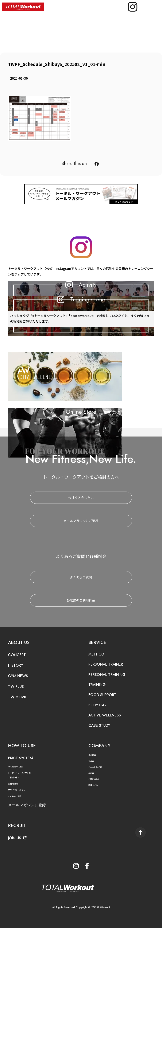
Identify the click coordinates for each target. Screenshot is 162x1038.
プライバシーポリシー (20, 897)
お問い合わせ (96, 886)
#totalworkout (82, 387)
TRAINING (99, 791)
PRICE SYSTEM (24, 865)
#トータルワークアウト (49, 387)
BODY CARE (101, 812)
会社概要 (93, 862)
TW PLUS (18, 793)
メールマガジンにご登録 (80, 628)
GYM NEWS (21, 783)
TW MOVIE (20, 804)
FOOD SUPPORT (106, 802)
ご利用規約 (14, 891)
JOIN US (20, 944)
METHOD (98, 761)
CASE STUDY (102, 832)
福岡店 (92, 880)
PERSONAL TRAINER (111, 771)
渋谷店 (92, 868)
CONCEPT (19, 762)
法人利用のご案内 (18, 874)
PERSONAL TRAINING (113, 781)
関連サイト (94, 892)
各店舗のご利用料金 (81, 708)
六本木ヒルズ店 (97, 874)
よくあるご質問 (81, 684)
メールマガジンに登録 (33, 911)
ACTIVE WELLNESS (110, 822)
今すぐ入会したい (81, 605)
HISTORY (18, 772)
